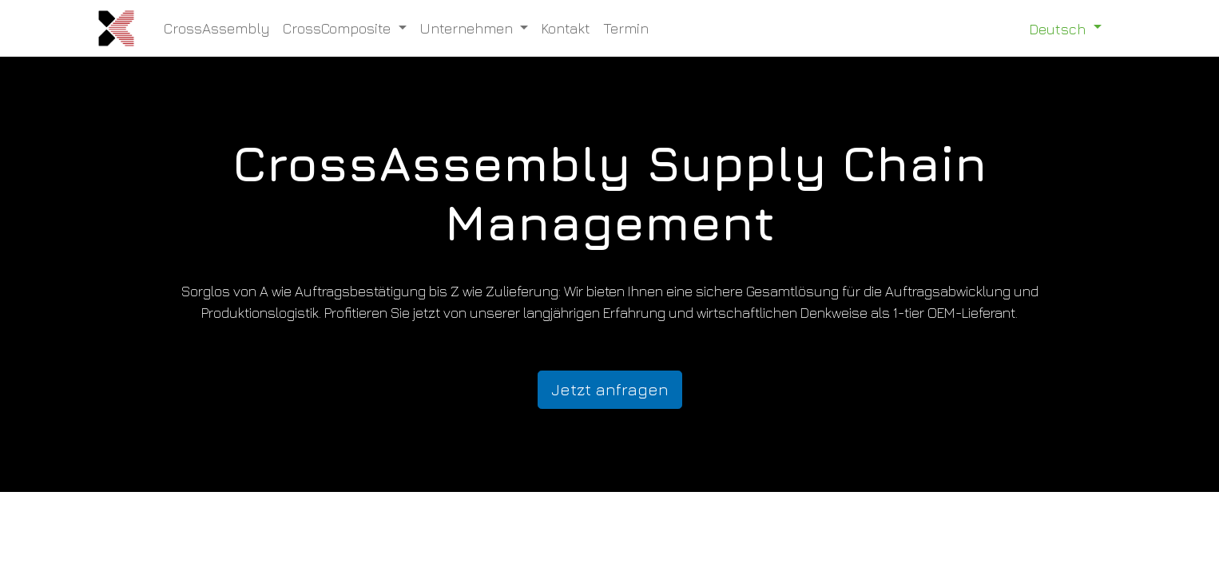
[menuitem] (216, 28)
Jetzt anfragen (610, 389)
